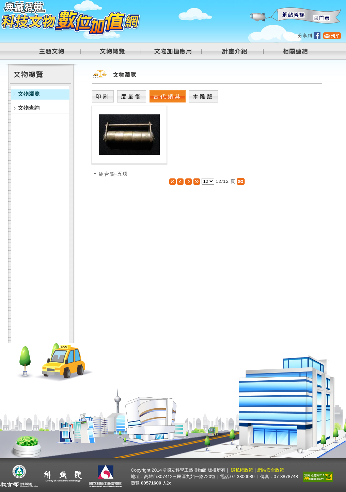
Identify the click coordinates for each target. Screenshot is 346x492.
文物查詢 (29, 108)
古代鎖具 (167, 96)
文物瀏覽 (29, 94)
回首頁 (321, 15)
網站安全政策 (270, 470)
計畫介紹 (235, 51)
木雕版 (203, 96)
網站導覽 (291, 15)
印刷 (103, 96)
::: (249, 3)
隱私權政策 (242, 470)
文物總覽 (116, 51)
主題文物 (56, 51)
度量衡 (131, 96)
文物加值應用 (175, 51)
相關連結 (291, 51)
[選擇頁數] (208, 181)
